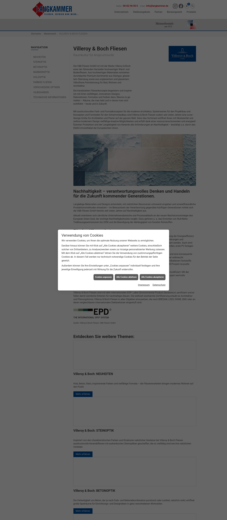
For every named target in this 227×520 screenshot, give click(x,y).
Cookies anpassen (103, 277)
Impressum (144, 285)
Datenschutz (159, 285)
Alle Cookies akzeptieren (152, 277)
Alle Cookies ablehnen (126, 277)
